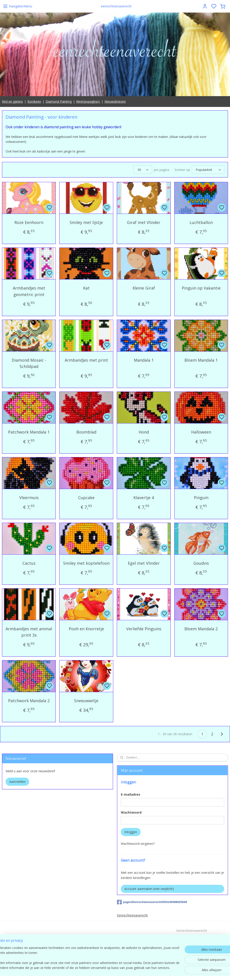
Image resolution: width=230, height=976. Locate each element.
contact (191, 945)
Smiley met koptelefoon (86, 563)
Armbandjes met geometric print (29, 291)
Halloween (201, 432)
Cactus (28, 563)
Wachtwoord (131, 812)
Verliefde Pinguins (143, 628)
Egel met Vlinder (144, 563)
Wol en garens (12, 101)
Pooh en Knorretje (86, 628)
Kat (86, 288)
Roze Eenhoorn (28, 222)
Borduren (34, 101)
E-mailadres (130, 794)
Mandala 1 (144, 360)
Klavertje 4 (143, 497)
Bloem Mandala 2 (201, 628)
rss (144, 967)
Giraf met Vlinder (143, 222)
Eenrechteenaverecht (132, 915)
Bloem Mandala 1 (201, 360)
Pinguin (201, 497)
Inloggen (130, 832)
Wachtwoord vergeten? (138, 843)
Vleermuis (29, 497)
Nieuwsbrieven (115, 101)
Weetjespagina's (88, 101)
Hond (144, 432)
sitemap (135, 967)
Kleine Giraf (144, 288)
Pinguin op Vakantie (201, 288)
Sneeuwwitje (86, 701)
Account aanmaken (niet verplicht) (149, 889)
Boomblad (86, 432)
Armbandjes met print (86, 360)
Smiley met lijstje (86, 222)
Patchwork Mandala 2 (29, 701)
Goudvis (201, 563)
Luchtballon (201, 222)
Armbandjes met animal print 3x (29, 632)
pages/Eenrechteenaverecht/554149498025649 (152, 902)
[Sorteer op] (208, 170)
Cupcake (86, 497)
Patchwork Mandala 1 (29, 432)
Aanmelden (17, 781)
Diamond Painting (59, 101)
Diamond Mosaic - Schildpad (29, 363)
